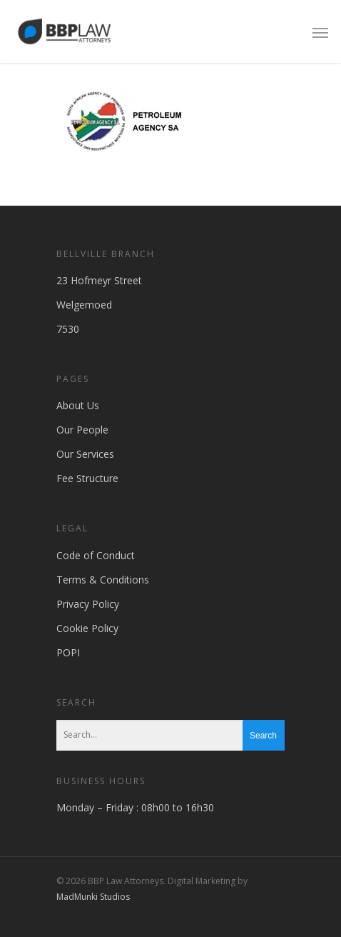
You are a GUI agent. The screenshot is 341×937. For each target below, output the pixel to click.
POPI (68, 652)
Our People (82, 429)
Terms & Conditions (102, 579)
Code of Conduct (95, 555)
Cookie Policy (87, 628)
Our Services (85, 454)
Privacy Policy (87, 604)
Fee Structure (87, 478)
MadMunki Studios (93, 897)
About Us (77, 405)
